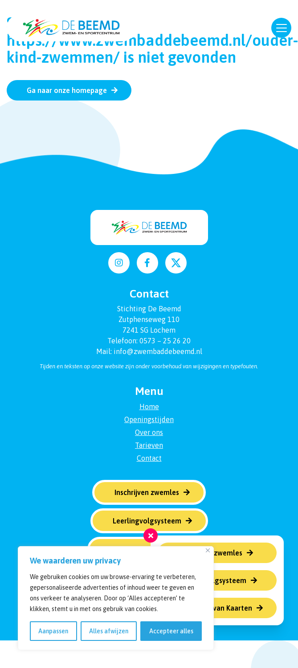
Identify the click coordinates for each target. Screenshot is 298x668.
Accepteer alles (171, 631)
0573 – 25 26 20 (165, 341)
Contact (149, 458)
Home (149, 406)
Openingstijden (149, 419)
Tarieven (149, 445)
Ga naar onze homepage (67, 90)
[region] (116, 598)
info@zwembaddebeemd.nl (158, 351)
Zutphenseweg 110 (149, 319)
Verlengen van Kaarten (215, 608)
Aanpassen (53, 631)
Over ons (149, 432)
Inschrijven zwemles (210, 553)
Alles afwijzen (108, 631)
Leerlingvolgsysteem (212, 580)
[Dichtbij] (208, 550)
